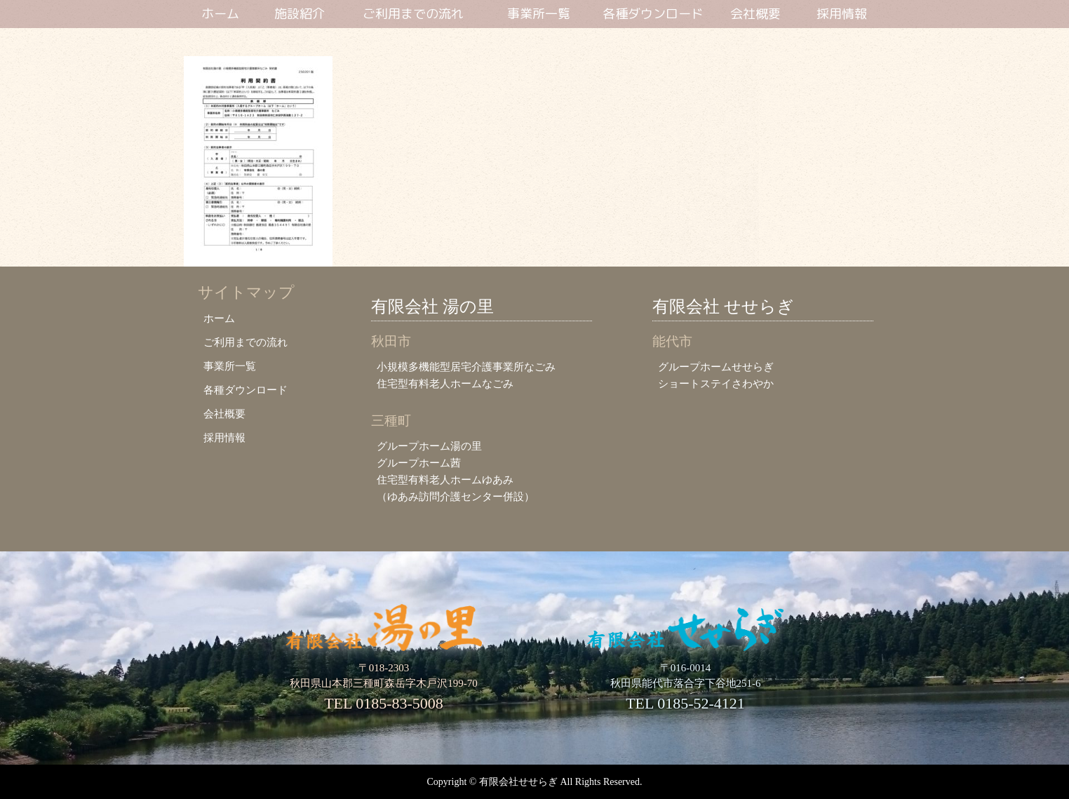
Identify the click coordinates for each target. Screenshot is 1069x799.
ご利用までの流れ (413, 14)
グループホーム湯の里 (429, 446)
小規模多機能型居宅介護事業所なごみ (466, 366)
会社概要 (755, 14)
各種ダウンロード (653, 14)
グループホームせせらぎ (716, 366)
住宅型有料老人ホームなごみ (445, 383)
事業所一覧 (538, 14)
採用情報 (841, 14)
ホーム (220, 14)
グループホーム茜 (419, 463)
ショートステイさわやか (716, 383)
